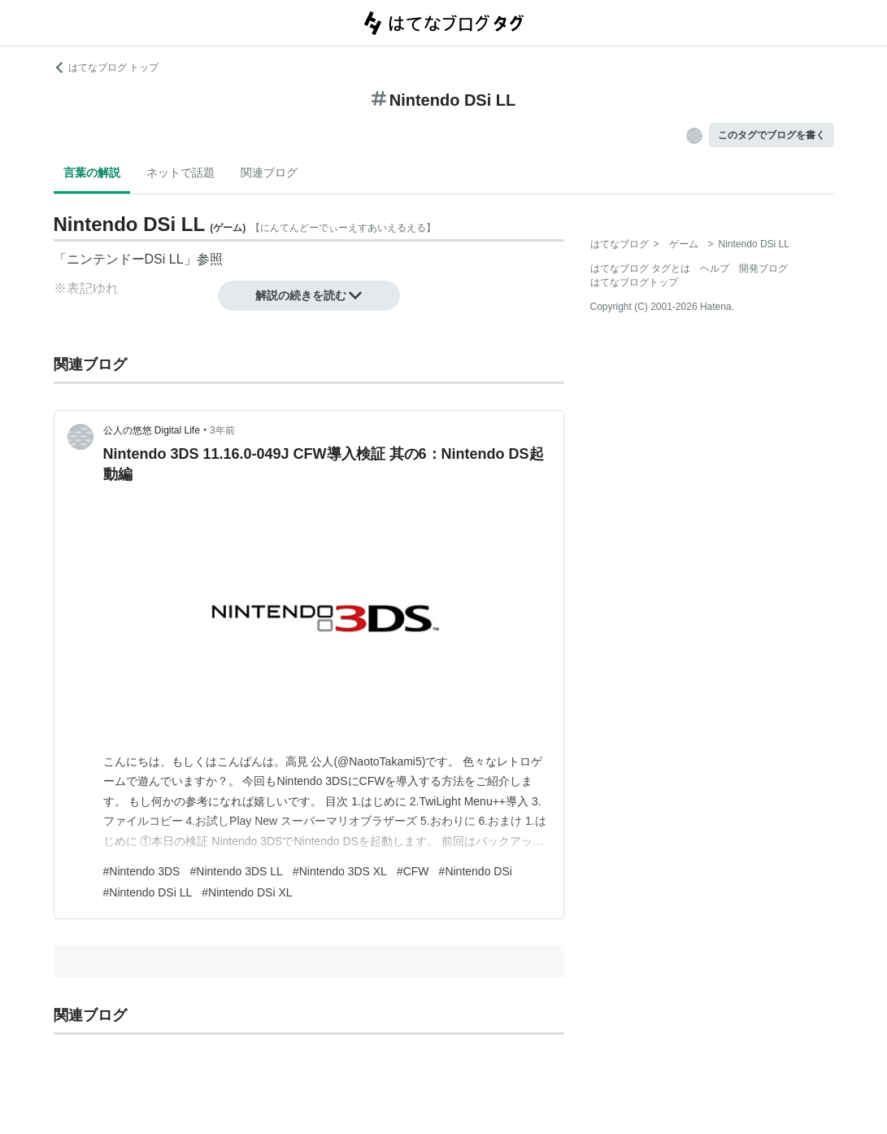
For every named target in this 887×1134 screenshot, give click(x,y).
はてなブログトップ (634, 282)
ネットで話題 (180, 172)
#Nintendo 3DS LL (235, 871)
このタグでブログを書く (771, 135)
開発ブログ (763, 268)
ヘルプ (714, 268)
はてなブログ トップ (106, 67)
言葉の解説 (91, 172)
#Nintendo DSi (475, 871)
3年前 (222, 430)
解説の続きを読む (309, 295)
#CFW (413, 871)
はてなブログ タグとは (640, 268)
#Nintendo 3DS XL (340, 871)
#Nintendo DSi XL (247, 892)
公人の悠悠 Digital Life (151, 430)
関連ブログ (269, 172)
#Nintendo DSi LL (148, 892)
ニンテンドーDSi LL (125, 259)
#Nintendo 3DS (141, 871)
